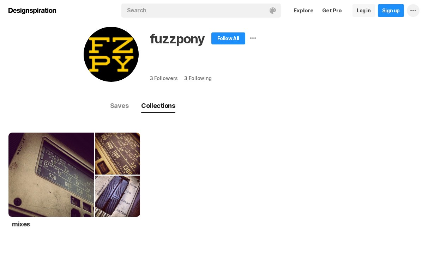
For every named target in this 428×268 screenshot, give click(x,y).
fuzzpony (177, 39)
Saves (119, 105)
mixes (21, 224)
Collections (158, 105)
